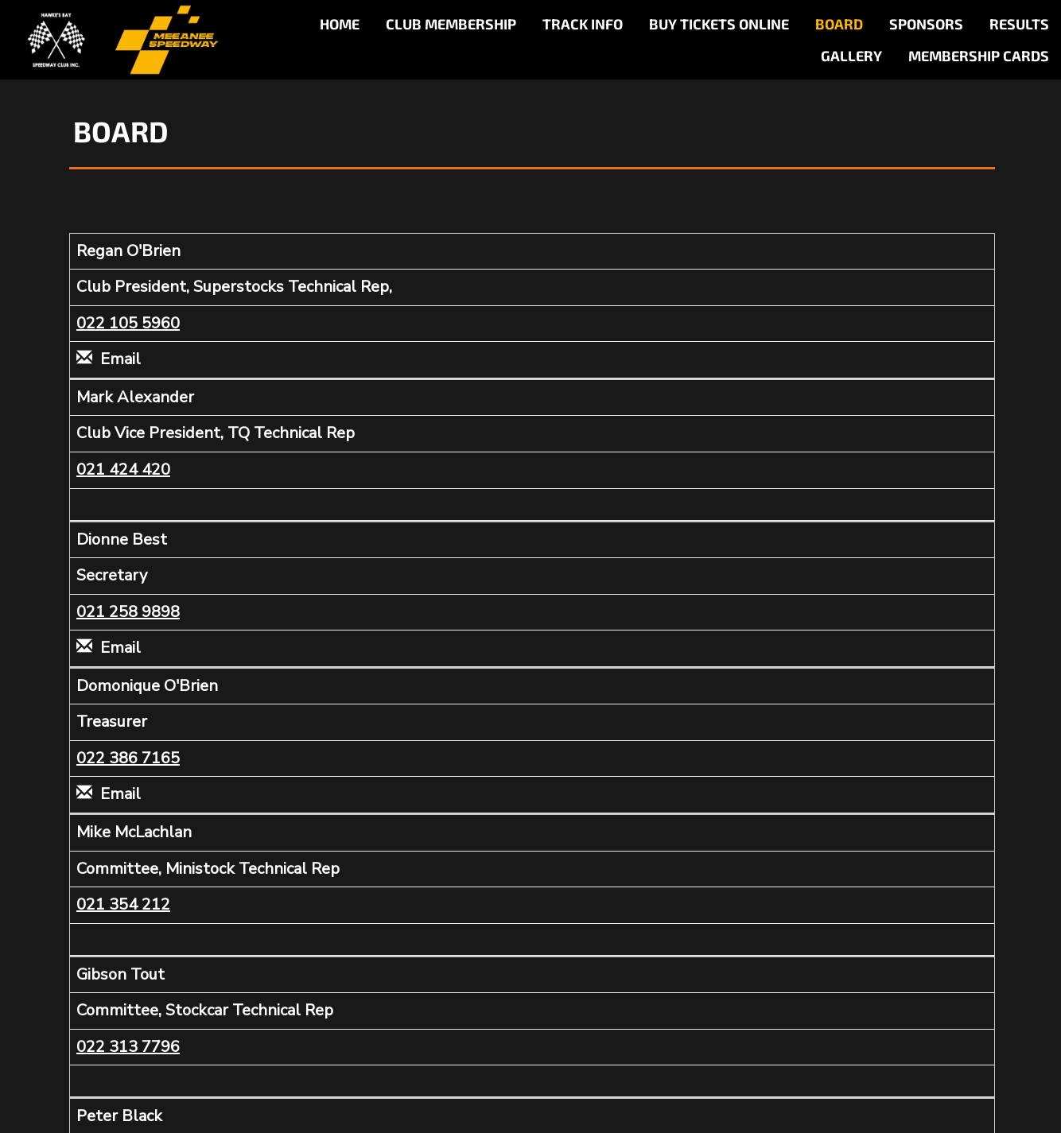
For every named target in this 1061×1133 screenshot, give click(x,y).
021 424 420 (123, 469)
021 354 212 (123, 904)
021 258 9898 (128, 612)
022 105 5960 (128, 323)
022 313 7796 (128, 1046)
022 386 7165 (128, 758)
